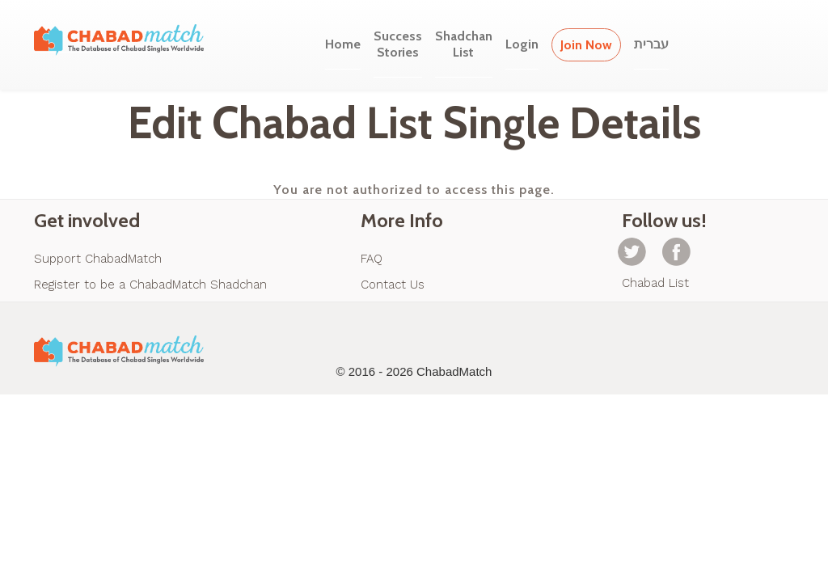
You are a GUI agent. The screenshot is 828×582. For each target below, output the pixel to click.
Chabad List (655, 283)
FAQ (371, 258)
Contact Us (393, 284)
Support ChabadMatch (98, 258)
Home (343, 44)
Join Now (586, 45)
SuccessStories (398, 44)
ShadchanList (463, 44)
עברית (651, 44)
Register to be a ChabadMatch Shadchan (150, 284)
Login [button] (522, 44)
